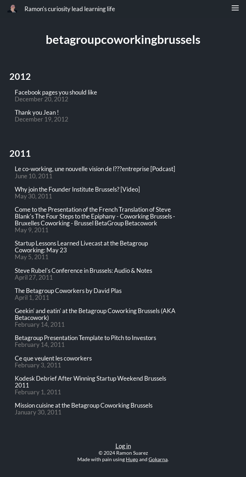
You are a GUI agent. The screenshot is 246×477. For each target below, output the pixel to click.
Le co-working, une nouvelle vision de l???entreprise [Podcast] (95, 169)
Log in (123, 446)
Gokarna (158, 459)
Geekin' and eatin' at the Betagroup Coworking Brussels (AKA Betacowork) (95, 314)
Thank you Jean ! (37, 112)
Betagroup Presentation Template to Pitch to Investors (85, 338)
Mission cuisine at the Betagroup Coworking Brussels (83, 405)
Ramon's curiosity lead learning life (69, 9)
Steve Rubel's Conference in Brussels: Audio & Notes (83, 270)
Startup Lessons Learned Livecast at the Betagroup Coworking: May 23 (81, 247)
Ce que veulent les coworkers (53, 358)
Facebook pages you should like (56, 92)
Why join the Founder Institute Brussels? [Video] (77, 189)
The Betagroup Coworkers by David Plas (68, 291)
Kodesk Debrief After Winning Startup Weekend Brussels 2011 (90, 382)
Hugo (132, 459)
